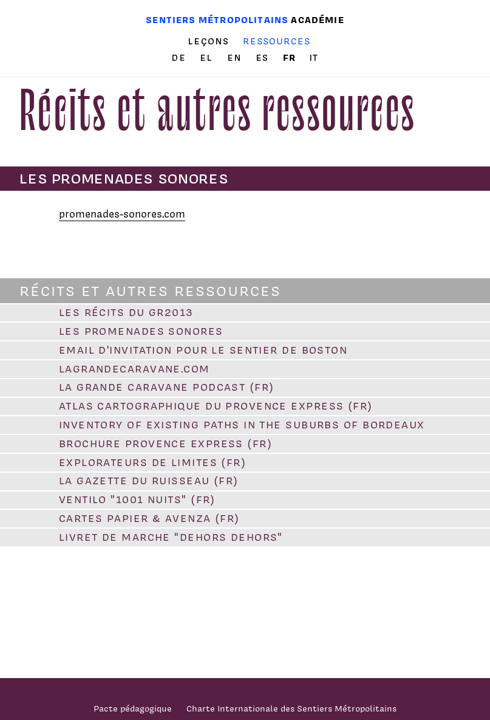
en (236, 58)
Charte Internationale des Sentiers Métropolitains (291, 708)
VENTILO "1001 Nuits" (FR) (137, 499)
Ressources (276, 41)
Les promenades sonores (141, 331)
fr (291, 57)
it (313, 58)
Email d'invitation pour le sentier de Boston (203, 350)
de (180, 58)
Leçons (208, 41)
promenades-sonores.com (122, 214)
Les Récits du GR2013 (126, 312)
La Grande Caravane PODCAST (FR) (166, 387)
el (208, 58)
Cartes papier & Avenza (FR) (149, 518)
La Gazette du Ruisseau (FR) (149, 480)
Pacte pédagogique (133, 708)
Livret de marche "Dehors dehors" (171, 537)
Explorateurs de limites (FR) (152, 462)
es (264, 58)
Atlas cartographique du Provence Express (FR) (216, 406)
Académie (317, 19)
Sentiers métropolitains (217, 19)
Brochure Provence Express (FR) (165, 443)
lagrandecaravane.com (134, 368)
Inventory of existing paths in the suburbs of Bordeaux (242, 424)
